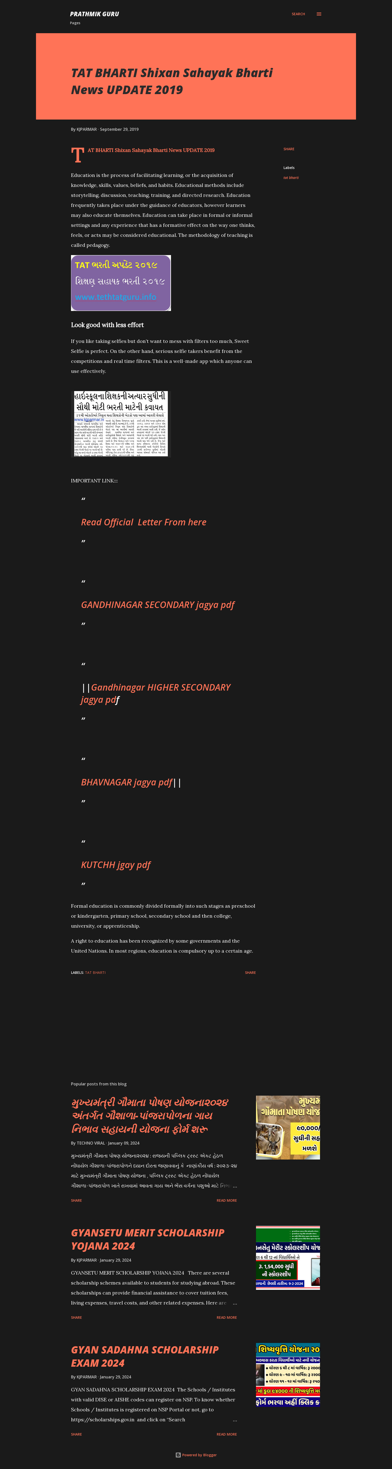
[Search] (298, 14)
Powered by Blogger (196, 1455)
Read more (227, 1200)
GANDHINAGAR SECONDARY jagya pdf (157, 604)
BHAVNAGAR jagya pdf (126, 782)
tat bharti (291, 177)
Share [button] (289, 149)
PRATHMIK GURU (94, 14)
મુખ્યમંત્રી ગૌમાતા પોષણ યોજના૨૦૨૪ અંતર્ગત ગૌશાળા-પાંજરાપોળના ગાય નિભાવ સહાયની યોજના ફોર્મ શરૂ (149, 1115)
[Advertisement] (155, 1019)
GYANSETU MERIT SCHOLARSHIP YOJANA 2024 (147, 1239)
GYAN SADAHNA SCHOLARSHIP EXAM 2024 (145, 1356)
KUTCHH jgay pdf (115, 865)
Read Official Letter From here (143, 522)
